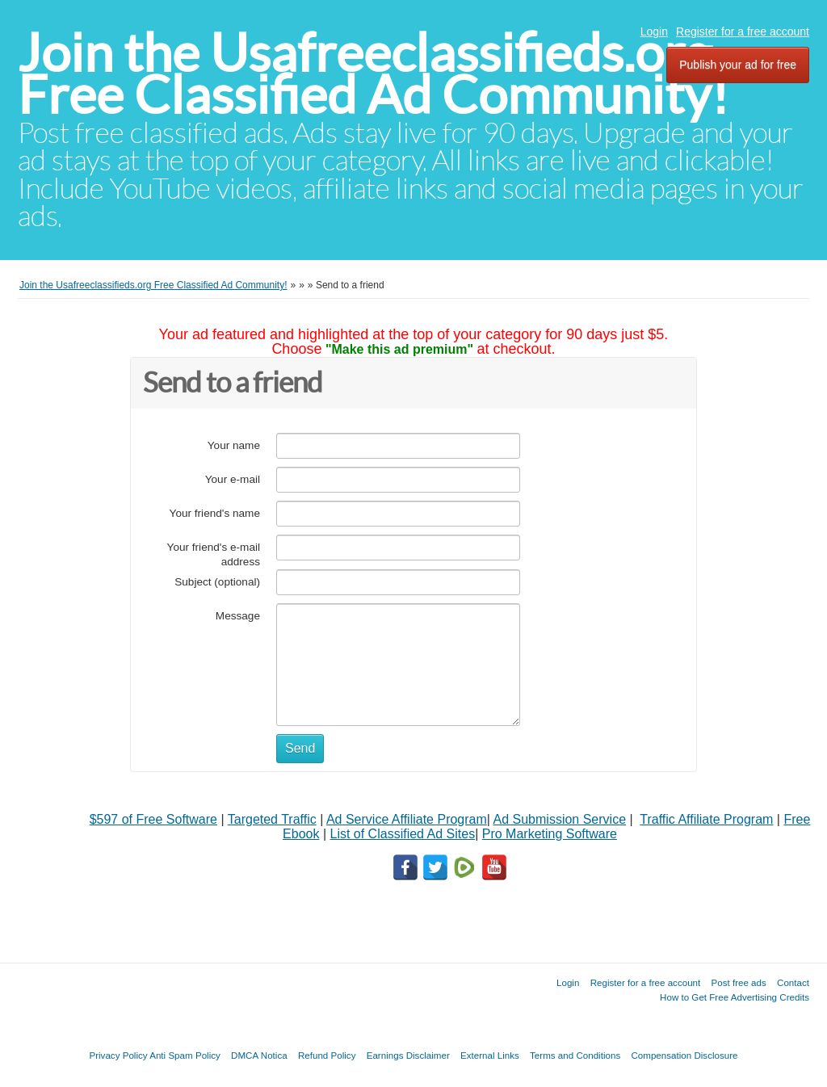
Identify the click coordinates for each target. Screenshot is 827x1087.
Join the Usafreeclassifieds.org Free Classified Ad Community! (373, 73)
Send (300, 748)
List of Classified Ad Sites (402, 834)
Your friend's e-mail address (213, 554)
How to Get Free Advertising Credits (734, 997)
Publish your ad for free (737, 64)
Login (654, 31)
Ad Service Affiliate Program (406, 819)
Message (238, 616)
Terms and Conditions (575, 1055)
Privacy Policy (118, 1055)
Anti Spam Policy (184, 1055)
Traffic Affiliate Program (706, 819)
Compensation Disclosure (684, 1055)
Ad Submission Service (560, 819)
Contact (793, 982)
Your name (234, 445)
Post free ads (738, 982)
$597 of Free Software (153, 819)
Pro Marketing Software (549, 834)
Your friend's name (215, 513)
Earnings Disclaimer (408, 1055)
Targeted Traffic (272, 819)
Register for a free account (742, 31)
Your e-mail (232, 479)
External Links (489, 1055)
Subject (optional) (217, 582)
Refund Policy (327, 1055)
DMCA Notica (259, 1055)
